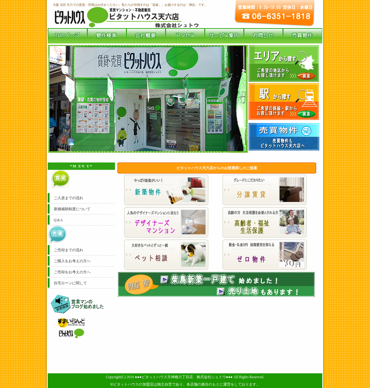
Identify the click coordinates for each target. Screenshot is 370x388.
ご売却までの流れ (68, 250)
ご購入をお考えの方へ (72, 261)
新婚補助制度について (72, 209)
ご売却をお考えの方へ (72, 272)
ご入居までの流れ (68, 198)
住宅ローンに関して (70, 283)
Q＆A (58, 220)
